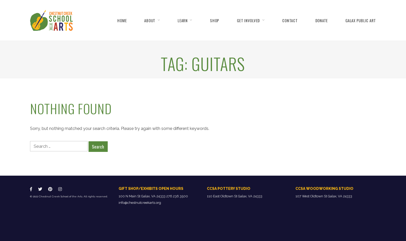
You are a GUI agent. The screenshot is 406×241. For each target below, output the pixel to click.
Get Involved (248, 20)
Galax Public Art (360, 20)
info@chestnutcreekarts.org (140, 203)
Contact (290, 20)
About (149, 20)
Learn (183, 20)
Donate (321, 20)
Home (122, 20)
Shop (214, 20)
